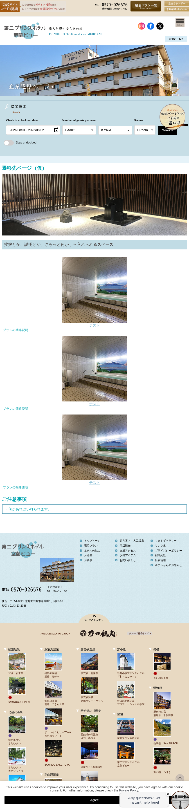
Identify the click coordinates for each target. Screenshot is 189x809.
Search (167, 130)
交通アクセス (128, 550)
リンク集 (160, 545)
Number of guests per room (79, 120)
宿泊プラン (91, 545)
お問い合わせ (128, 560)
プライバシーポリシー (168, 550)
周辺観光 (125, 545)
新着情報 (160, 560)
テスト (94, 325)
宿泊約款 (160, 555)
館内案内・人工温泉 (132, 540)
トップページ (92, 540)
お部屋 (88, 555)
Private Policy (128, 790)
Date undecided (20, 142)
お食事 (88, 560)
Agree (94, 800)
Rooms (138, 120)
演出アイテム (128, 555)
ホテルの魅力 (92, 550)
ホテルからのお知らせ (168, 565)
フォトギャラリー (166, 540)
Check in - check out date (22, 120)
